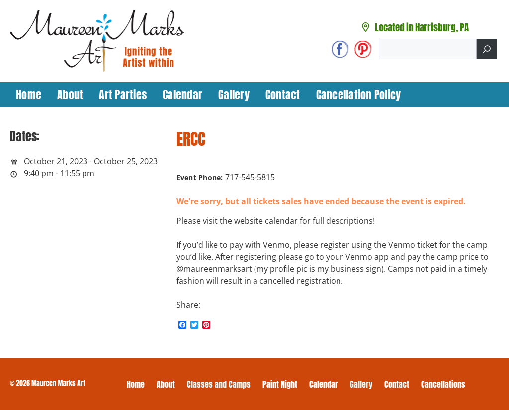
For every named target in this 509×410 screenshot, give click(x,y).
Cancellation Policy (358, 94)
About (70, 94)
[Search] (487, 49)
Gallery (234, 94)
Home (28, 94)
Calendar (182, 94)
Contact (282, 94)
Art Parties (123, 94)
